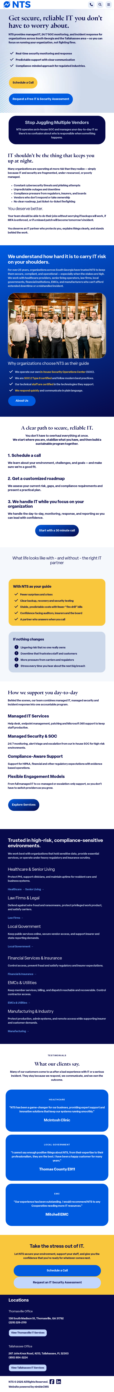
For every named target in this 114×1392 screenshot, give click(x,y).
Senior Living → (34, 889)
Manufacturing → (18, 1031)
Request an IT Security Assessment (57, 1282)
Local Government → (20, 946)
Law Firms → (15, 918)
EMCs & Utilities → (19, 1003)
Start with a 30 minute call (57, 530)
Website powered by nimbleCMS (29, 1387)
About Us (22, 400)
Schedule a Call (23, 82)
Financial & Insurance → (22, 974)
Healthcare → (16, 889)
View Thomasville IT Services (28, 1333)
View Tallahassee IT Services (27, 1368)
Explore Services (23, 804)
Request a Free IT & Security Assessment (41, 99)
